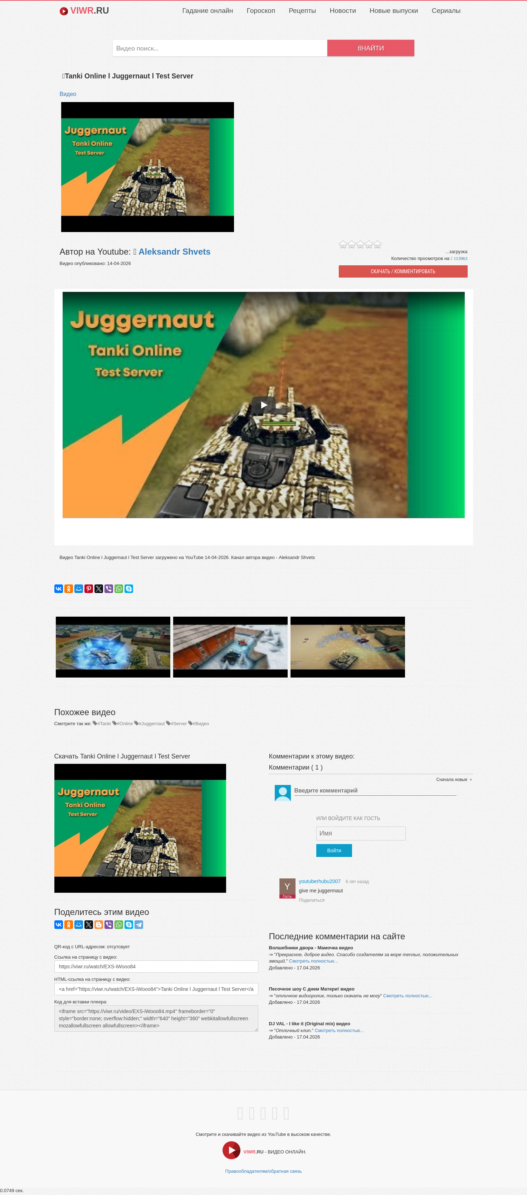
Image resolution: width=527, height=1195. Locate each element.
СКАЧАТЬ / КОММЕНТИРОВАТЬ (403, 272)
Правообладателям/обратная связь (263, 1172)
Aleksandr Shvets (173, 252)
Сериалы (446, 10)
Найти (370, 49)
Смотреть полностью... (313, 962)
